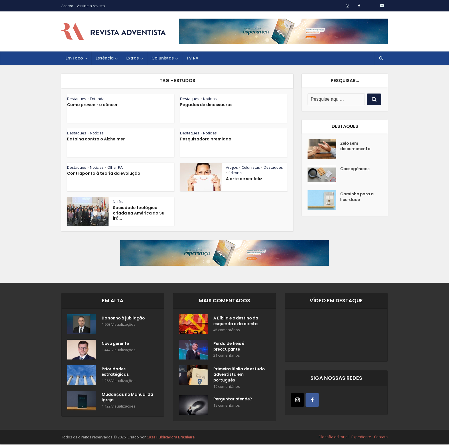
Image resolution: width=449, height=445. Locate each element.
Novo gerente (116, 344)
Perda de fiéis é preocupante (229, 347)
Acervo (67, 5)
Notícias (210, 98)
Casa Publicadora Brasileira (171, 437)
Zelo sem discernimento (355, 146)
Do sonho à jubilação (124, 318)
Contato (381, 437)
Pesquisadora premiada (205, 139)
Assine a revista (91, 5)
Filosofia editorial (333, 437)
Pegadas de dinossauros (206, 105)
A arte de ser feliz (244, 179)
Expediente (361, 437)
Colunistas (162, 58)
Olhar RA (115, 167)
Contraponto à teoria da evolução (103, 173)
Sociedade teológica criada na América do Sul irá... (139, 213)
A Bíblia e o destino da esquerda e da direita (236, 321)
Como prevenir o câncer (92, 105)
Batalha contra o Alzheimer (96, 139)
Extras (132, 58)
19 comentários (226, 387)
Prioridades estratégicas (115, 372)
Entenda (97, 98)
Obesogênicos (355, 169)
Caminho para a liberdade (357, 197)
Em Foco (74, 58)
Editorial (236, 172)
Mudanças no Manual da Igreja (124, 398)
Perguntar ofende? (233, 400)
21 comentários (226, 355)
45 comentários (226, 330)
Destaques (76, 98)
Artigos (232, 167)
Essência (105, 58)
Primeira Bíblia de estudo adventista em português (236, 375)
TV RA (192, 58)
